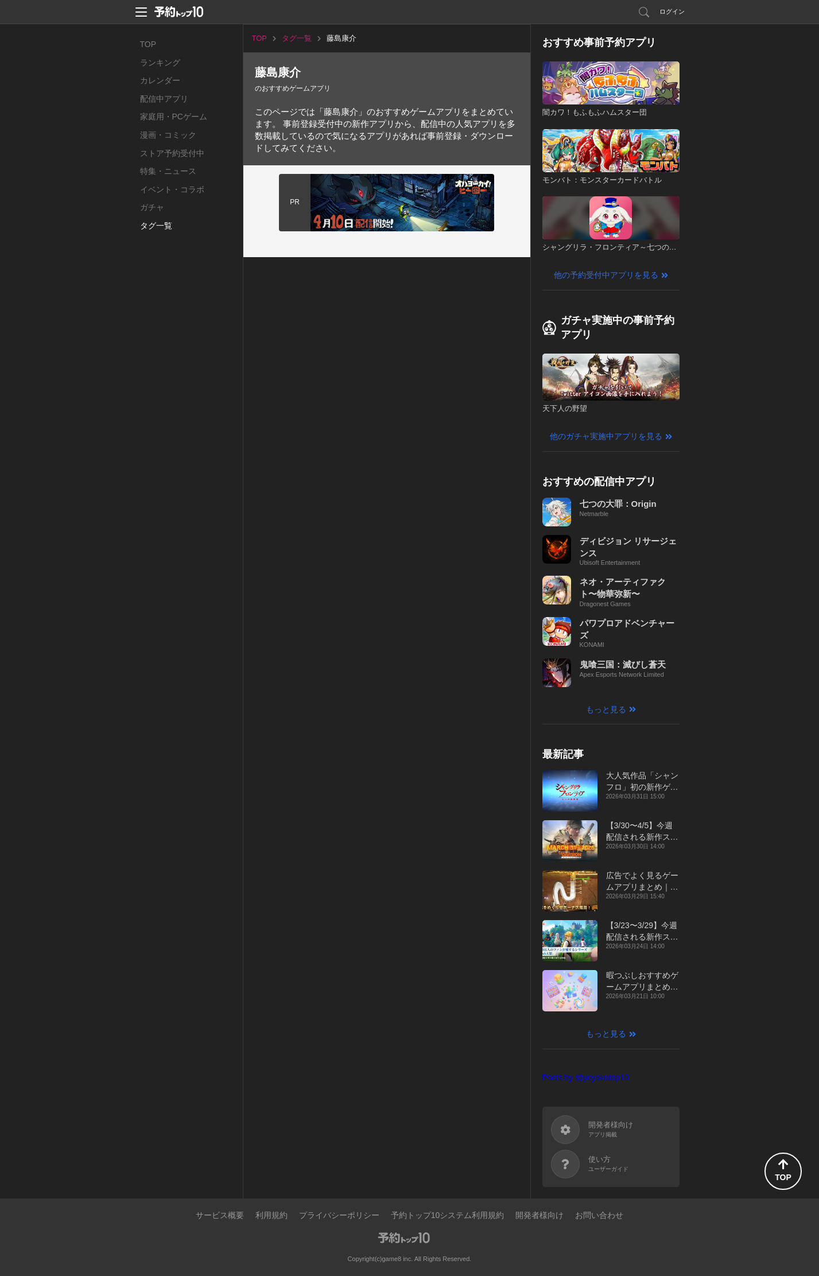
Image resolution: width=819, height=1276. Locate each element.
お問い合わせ (599, 1215)
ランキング (160, 62)
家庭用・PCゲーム (173, 116)
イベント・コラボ (172, 189)
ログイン (672, 11)
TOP (148, 44)
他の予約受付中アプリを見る (606, 275)
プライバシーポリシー (339, 1215)
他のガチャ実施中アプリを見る (606, 436)
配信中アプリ (164, 98)
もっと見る (606, 709)
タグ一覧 (156, 225)
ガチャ (152, 207)
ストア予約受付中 (172, 153)
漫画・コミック (168, 134)
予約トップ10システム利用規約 (447, 1215)
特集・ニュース (168, 171)
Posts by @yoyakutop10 (585, 1077)
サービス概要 (220, 1215)
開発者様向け (539, 1215)
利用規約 (271, 1215)
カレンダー (160, 80)
